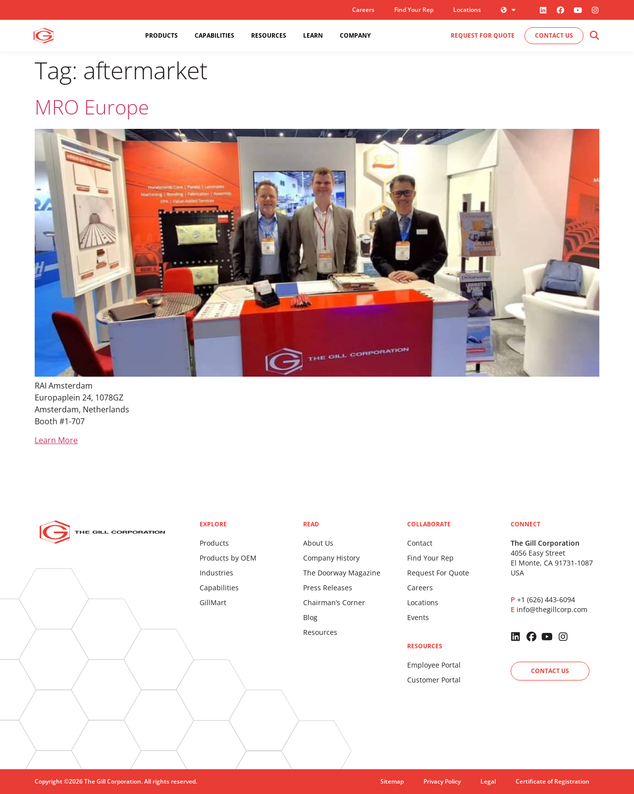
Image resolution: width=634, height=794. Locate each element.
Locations (467, 9)
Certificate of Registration (552, 781)
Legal (488, 781)
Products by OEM (228, 558)
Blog (310, 617)
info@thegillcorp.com (552, 609)
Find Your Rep (413, 9)
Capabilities (219, 587)
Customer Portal (434, 679)
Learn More (56, 440)
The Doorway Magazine (341, 572)
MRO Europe (92, 106)
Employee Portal (434, 665)
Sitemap (392, 781)
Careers (363, 9)
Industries (216, 572)
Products (214, 543)
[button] (594, 36)
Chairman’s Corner (334, 602)
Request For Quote (438, 572)
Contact (419, 543)
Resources (320, 632)
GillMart (213, 602)
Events (418, 617)
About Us (318, 543)
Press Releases (327, 587)
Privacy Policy (442, 781)
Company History (331, 558)
